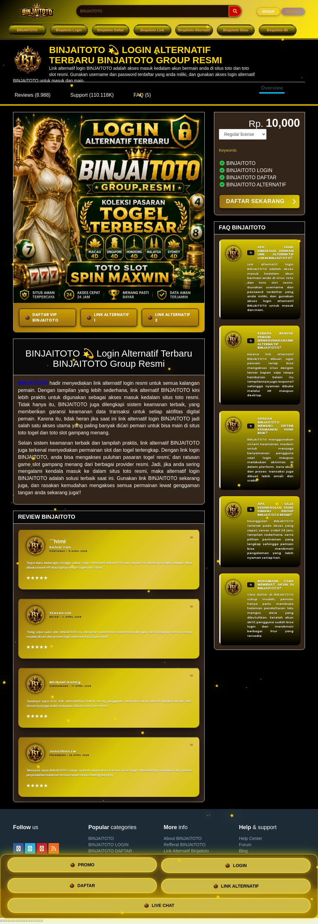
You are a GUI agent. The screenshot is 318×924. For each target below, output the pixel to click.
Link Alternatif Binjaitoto (186, 850)
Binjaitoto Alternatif (194, 30)
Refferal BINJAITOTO (185, 844)
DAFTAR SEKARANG (261, 202)
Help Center (250, 838)
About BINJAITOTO (183, 838)
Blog (243, 850)
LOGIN (236, 867)
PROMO (82, 866)
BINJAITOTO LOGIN (109, 844)
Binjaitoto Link (152, 30)
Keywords (228, 150)
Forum (245, 844)
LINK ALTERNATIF (236, 885)
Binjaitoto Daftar (110, 30)
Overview (272, 88)
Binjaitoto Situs (235, 30)
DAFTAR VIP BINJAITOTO (41, 317)
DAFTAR (293, 11)
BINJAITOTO (27, 30)
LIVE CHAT (159, 904)
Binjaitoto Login (69, 30)
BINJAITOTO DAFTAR (110, 850)
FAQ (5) (142, 95)
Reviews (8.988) (33, 95)
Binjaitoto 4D (277, 30)
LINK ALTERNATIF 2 (169, 317)
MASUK (268, 11)
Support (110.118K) (92, 95)
